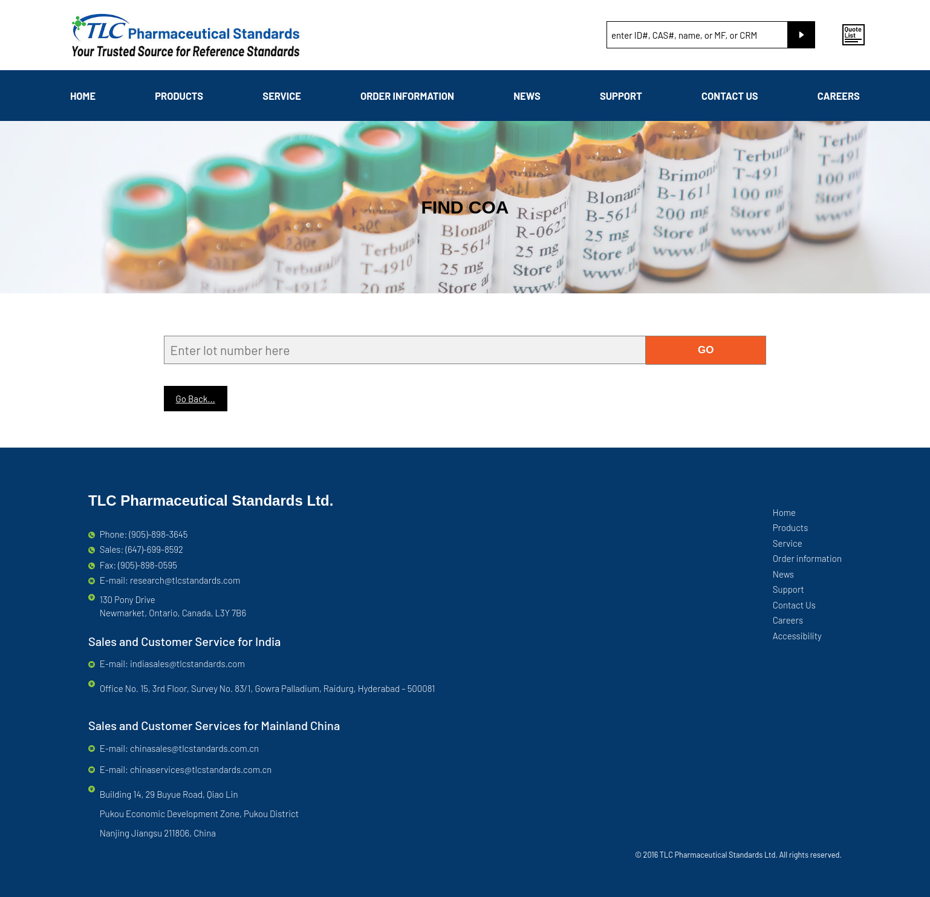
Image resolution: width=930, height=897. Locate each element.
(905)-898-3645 (158, 534)
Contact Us (729, 96)
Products (179, 96)
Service (281, 96)
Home (83, 96)
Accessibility (797, 635)
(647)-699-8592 (154, 549)
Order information (407, 96)
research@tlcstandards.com (185, 580)
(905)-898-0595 (147, 564)
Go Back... (195, 398)
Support (621, 96)
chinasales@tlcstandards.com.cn (194, 748)
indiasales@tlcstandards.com (187, 663)
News (527, 96)
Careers (839, 96)
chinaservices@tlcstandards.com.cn (201, 769)
